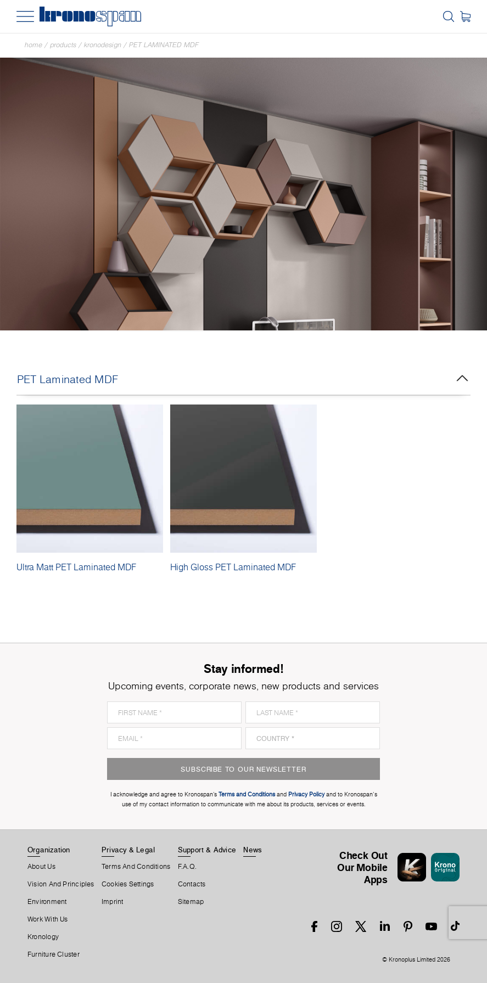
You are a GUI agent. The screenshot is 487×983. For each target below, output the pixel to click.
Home (33, 44)
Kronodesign (102, 44)
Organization (48, 849)
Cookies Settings (128, 884)
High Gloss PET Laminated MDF (233, 567)
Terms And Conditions (136, 866)
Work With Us (47, 919)
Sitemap (191, 901)
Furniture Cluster (53, 954)
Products (63, 44)
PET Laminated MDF (164, 44)
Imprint (113, 901)
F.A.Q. (187, 866)
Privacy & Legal (128, 849)
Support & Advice (207, 849)
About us (41, 866)
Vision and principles (60, 884)
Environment (46, 901)
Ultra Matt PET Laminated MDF (76, 567)
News (252, 849)
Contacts (192, 884)
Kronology (43, 937)
